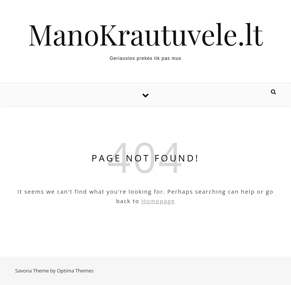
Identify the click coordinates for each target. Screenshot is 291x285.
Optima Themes (75, 270)
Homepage (158, 201)
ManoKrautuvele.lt (145, 34)
